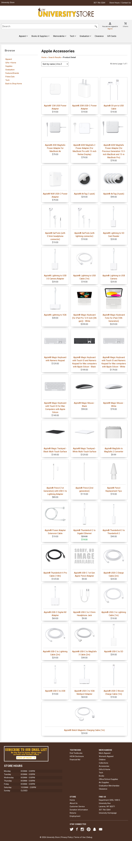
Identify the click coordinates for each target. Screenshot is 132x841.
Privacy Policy (67, 837)
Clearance (99, 36)
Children (102, 760)
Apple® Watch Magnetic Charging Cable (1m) (84, 717)
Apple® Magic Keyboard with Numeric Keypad (55, 346)
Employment (75, 816)
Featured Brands (12, 73)
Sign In (110, 29)
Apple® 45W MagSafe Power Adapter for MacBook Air (55, 135)
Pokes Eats (10, 77)
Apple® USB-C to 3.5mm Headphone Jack (84, 601)
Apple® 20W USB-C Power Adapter (84, 94)
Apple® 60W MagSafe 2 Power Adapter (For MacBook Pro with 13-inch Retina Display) (84, 137)
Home (44, 57)
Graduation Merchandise (109, 786)
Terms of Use (79, 837)
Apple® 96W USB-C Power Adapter (55, 182)
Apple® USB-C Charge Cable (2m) (114, 561)
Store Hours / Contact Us (120, 3)
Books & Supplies (40, 36)
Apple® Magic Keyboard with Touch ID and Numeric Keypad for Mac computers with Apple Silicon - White (113, 349)
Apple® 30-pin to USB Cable (113, 94)
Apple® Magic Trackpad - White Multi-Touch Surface (84, 437)
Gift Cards (111, 36)
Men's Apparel (104, 753)
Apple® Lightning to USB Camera (114, 264)
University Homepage (108, 813)
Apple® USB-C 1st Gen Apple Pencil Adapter (84, 561)
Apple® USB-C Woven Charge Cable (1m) (114, 679)
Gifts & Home (104, 769)
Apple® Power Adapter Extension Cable (55, 519)
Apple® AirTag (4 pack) (114, 180)
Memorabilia (59, 36)
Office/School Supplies (108, 779)
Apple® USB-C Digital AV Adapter (55, 601)
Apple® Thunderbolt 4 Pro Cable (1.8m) (55, 561)
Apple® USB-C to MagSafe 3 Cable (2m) (84, 640)
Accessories (104, 766)
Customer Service (77, 806)
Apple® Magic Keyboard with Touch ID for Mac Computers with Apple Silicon (55, 395)
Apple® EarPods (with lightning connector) (84, 221)
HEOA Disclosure (77, 756)
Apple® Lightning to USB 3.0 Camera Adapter (55, 264)
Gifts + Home (10, 63)
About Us (73, 803)
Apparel (23, 36)
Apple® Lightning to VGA (55, 301)
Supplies (8, 66)
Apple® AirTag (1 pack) (84, 180)
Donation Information (79, 810)
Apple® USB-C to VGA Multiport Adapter (84, 679)
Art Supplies (104, 782)
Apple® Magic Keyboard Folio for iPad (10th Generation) (114, 304)
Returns (73, 813)
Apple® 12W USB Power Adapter (55, 94)
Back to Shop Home (13, 84)
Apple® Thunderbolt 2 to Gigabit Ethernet (84, 519)
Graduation (85, 36)
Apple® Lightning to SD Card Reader (113, 221)
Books (101, 776)
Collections (103, 763)
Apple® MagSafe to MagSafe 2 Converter (114, 437)
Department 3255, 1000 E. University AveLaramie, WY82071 (109, 803)
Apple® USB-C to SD (114, 638)
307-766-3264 (99, 3)
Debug (89, 837)
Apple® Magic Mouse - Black (84, 391)
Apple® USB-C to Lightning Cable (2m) (55, 640)
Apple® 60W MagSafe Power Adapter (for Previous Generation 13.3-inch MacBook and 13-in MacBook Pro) (114, 138)
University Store (7, 2)
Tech (73, 36)
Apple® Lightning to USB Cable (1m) (84, 264)
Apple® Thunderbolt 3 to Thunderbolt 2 (114, 519)
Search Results (54, 57)
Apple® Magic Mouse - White (114, 391)
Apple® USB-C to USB (55, 677)
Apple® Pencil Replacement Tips (114, 476)
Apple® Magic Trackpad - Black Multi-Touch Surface (55, 437)
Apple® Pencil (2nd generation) (84, 476)
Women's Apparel (106, 756)
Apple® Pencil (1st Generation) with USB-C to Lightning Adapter (55, 477)
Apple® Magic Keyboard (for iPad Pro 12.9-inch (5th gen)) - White (84, 304)
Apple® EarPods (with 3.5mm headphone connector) (55, 223)
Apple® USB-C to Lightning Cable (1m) (113, 601)
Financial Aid (75, 760)
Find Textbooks (76, 753)
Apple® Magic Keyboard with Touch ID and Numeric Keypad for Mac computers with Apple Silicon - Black (84, 349)
